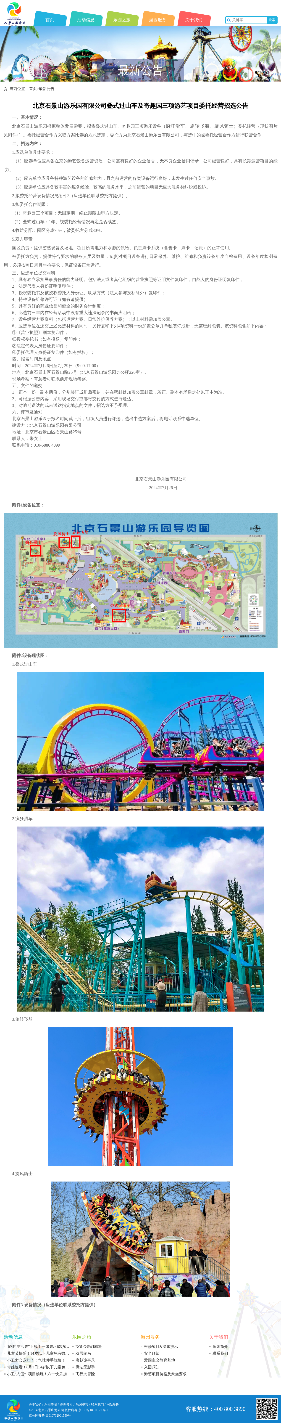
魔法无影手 (85, 1367)
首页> (34, 89)
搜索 (272, 20)
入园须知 (152, 1367)
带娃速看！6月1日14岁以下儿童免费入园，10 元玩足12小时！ (39, 1367)
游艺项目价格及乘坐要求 (165, 1374)
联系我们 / (98, 1404)
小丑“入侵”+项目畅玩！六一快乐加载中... (39, 1374)
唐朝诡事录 (85, 1360)
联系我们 (220, 1353)
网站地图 (113, 1404)
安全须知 (152, 1353)
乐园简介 (220, 1346)
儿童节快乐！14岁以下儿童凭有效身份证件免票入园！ (39, 1353)
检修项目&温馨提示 (161, 1346)
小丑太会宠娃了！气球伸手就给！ (36, 1360)
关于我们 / (36, 1404)
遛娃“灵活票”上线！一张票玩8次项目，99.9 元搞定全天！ (39, 1346)
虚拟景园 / (67, 1404)
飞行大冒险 (85, 1374)
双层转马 (83, 1353)
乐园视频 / (83, 1404)
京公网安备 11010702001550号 (50, 1415)
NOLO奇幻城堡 (89, 1346)
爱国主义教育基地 (159, 1360)
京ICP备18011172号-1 (93, 1410)
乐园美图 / (51, 1404)
